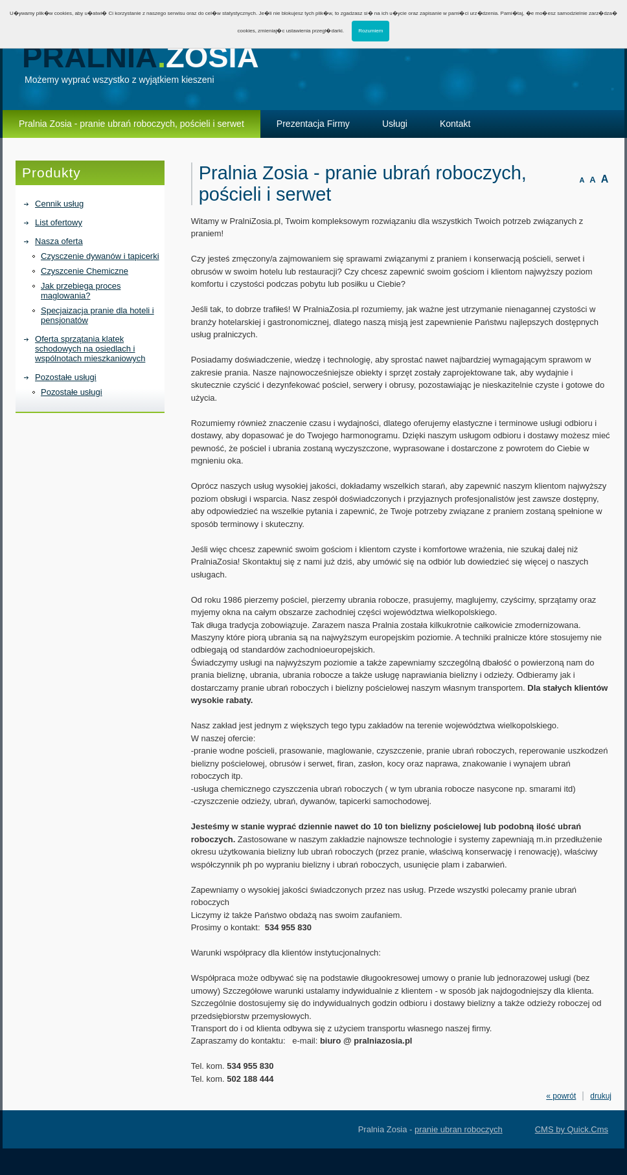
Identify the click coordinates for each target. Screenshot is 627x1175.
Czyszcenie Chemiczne (84, 271)
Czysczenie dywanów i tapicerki (100, 256)
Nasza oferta (59, 241)
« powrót (561, 1096)
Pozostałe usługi (66, 377)
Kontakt (455, 123)
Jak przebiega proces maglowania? (80, 290)
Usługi (394, 123)
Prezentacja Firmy (313, 123)
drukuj (600, 1096)
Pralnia (140, 56)
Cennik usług (59, 203)
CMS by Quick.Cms (571, 1129)
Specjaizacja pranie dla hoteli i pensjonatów (97, 315)
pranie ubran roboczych (459, 1129)
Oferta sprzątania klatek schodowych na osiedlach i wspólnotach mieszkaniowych (90, 348)
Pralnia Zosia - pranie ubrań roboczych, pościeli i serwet (131, 123)
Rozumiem (370, 31)
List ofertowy (58, 222)
